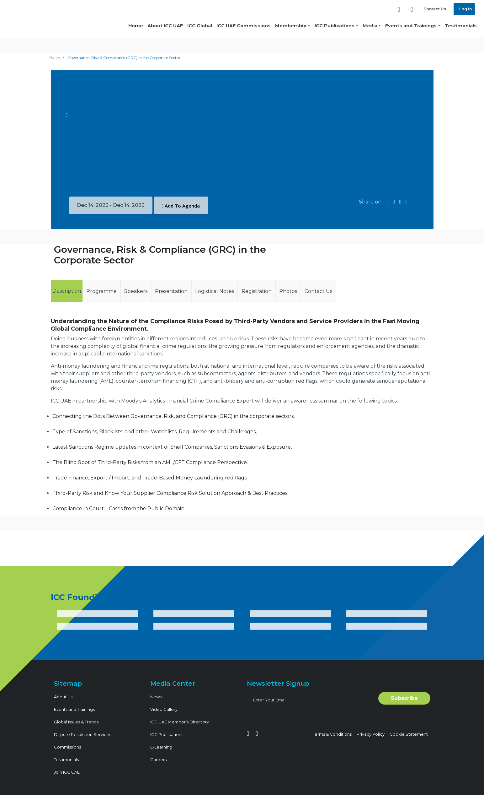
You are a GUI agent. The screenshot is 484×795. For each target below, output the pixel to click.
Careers (158, 759)
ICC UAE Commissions (243, 26)
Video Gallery (164, 709)
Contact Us (434, 9)
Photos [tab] (288, 291)
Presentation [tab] (171, 291)
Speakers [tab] (135, 291)
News (156, 696)
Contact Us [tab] (318, 291)
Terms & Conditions (332, 734)
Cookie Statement (409, 734)
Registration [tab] (257, 291)
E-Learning (161, 746)
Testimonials (461, 26)
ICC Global (199, 26)
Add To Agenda (181, 206)
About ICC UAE (165, 26)
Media (370, 26)
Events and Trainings (411, 26)
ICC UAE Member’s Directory (179, 721)
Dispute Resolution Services (82, 734)
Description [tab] (66, 291)
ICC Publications (334, 26)
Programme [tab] (101, 291)
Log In (465, 9)
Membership (290, 26)
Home (135, 26)
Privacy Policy (371, 734)
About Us (63, 696)
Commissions (67, 746)
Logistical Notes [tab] (214, 291)
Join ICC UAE (67, 772)
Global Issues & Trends (76, 721)
